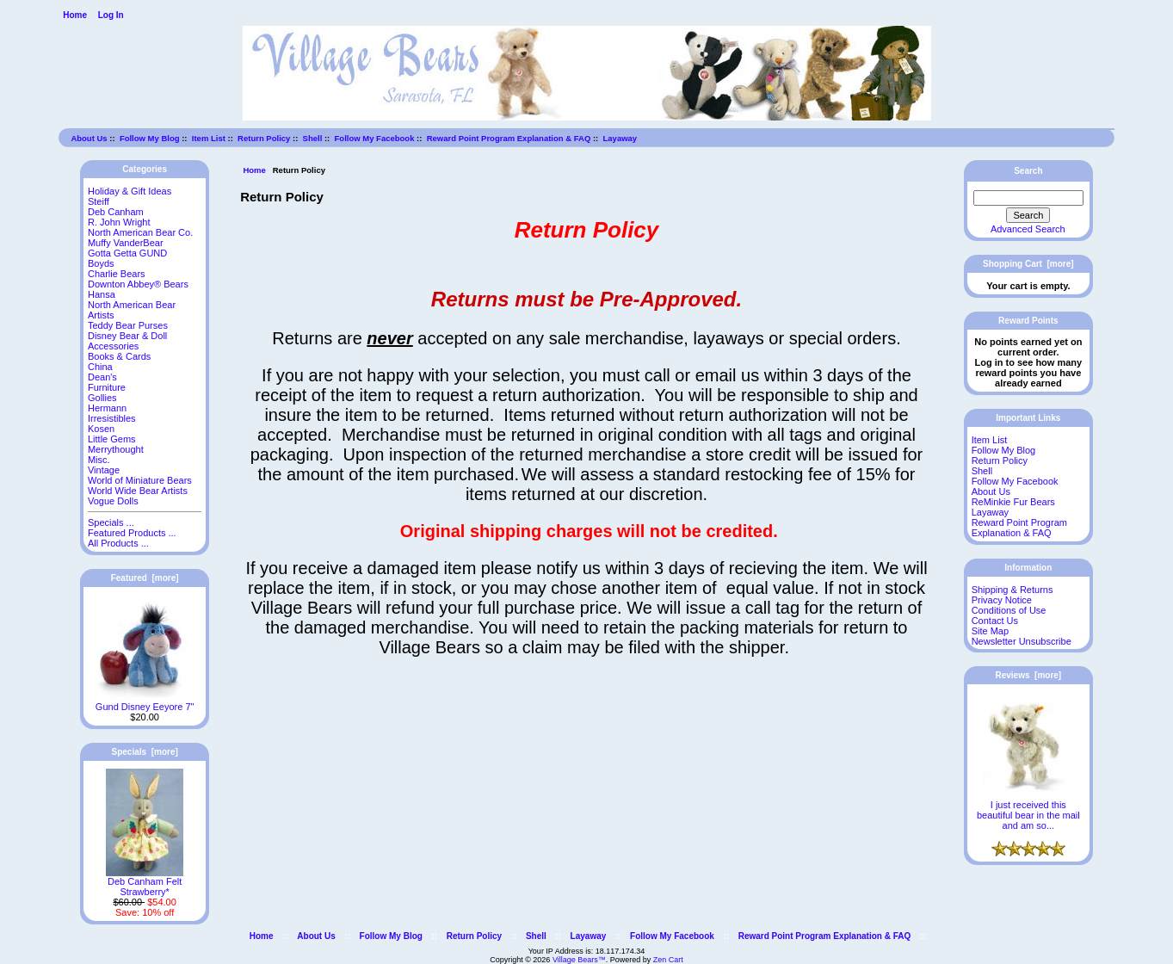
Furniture (107, 387)
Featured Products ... (132, 533)
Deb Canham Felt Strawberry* (144, 882)
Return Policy (264, 138)
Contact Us (995, 620)
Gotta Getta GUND (127, 253)
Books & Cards (119, 356)
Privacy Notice (1002, 600)
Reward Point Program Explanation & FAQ (509, 138)
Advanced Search (1028, 229)
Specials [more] (145, 752)
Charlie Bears (116, 274)
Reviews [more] (1028, 675)
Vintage (104, 470)
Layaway (620, 138)
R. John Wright (119, 222)
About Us (89, 138)
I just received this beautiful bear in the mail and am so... (1028, 811)
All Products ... (118, 543)
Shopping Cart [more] (1028, 264)
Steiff (98, 201)
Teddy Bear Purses (128, 325)
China (100, 367)
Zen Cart (668, 959)
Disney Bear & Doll (127, 336)
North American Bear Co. (140, 232)
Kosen (101, 428)
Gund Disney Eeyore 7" (145, 702)
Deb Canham (116, 212)
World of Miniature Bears (140, 480)
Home (75, 15)
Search (1028, 171)
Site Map (990, 631)
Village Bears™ (579, 959)
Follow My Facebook (375, 138)
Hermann (107, 408)
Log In (111, 15)
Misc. (99, 459)
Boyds (101, 263)
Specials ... (111, 522)
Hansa (101, 294)
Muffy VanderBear (126, 243)
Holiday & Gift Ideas (129, 191)
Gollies (102, 397)
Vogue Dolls (113, 501)
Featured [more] (145, 578)
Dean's (102, 377)
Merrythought (116, 449)
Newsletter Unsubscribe (1021, 641)
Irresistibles (112, 418)
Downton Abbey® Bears (138, 284)
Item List (208, 138)
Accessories (113, 346)
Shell (313, 138)
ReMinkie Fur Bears (1013, 502)
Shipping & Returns (1012, 589)
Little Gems (112, 439)
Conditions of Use (1009, 610)
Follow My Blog (150, 138)
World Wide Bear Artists (138, 490)
